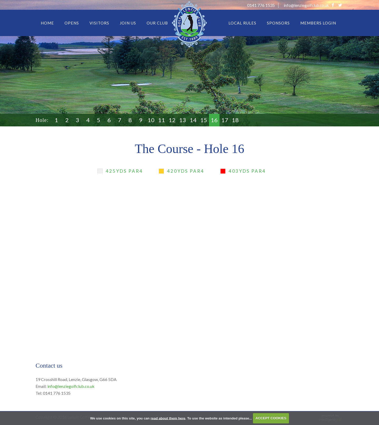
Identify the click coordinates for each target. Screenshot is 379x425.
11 (161, 119)
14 (193, 119)
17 (224, 119)
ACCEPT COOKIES (271, 418)
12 (172, 119)
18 (235, 119)
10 (151, 119)
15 (203, 119)
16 (214, 119)
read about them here (168, 418)
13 (182, 119)
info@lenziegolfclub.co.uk (70, 386)
